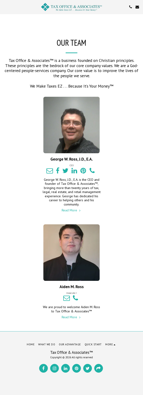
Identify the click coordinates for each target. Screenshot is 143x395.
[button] (5, 7)
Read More (71, 210)
